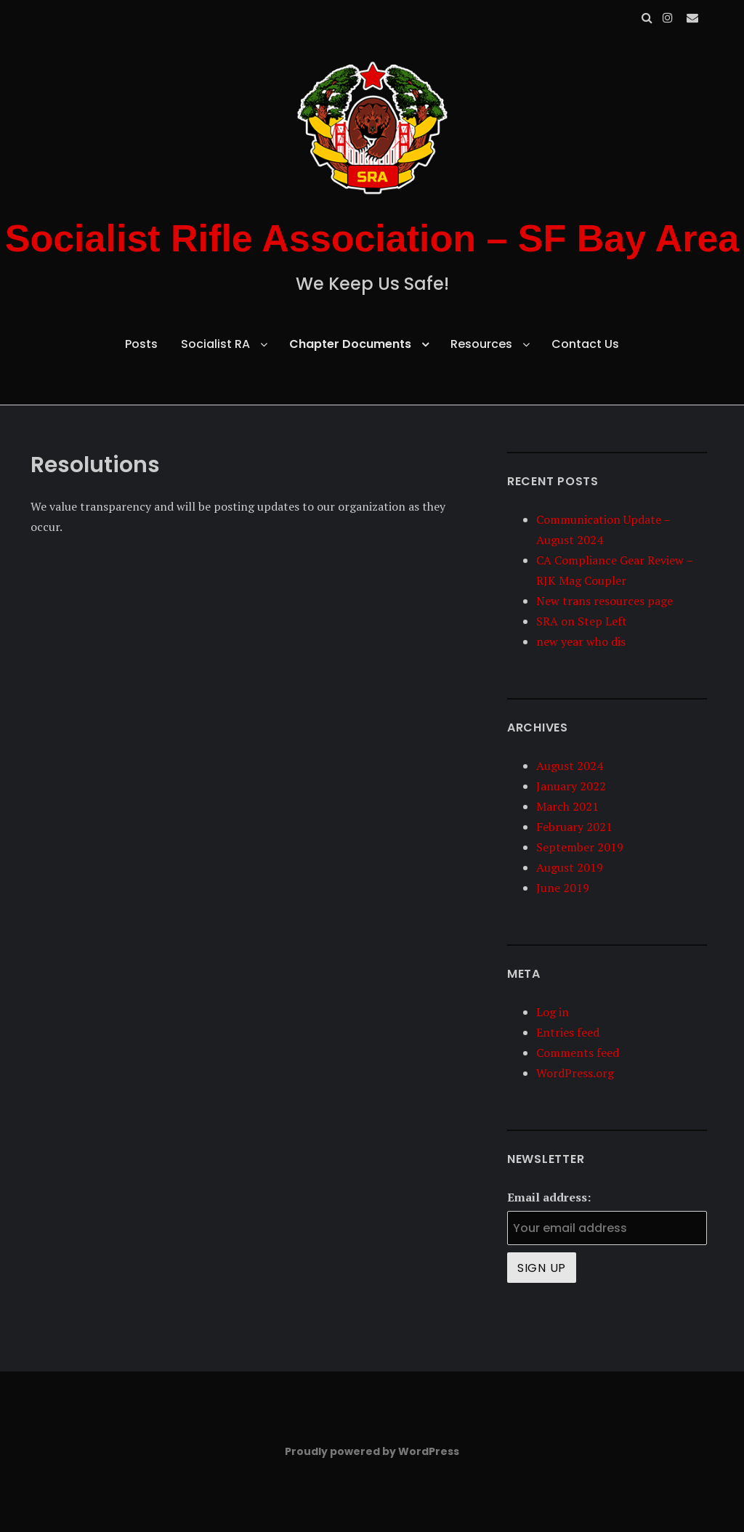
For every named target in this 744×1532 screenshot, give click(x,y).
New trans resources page (604, 601)
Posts (141, 344)
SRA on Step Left (581, 621)
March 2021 (567, 806)
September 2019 (579, 847)
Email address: (549, 1197)
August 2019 (569, 867)
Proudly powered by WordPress (372, 1451)
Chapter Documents (350, 344)
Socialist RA (215, 344)
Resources (481, 344)
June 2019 (562, 888)
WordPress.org (575, 1073)
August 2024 (569, 766)
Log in (552, 1012)
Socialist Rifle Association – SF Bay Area (372, 238)
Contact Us (585, 344)
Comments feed (577, 1053)
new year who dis (581, 641)
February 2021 (574, 827)
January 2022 (571, 786)
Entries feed (567, 1032)
